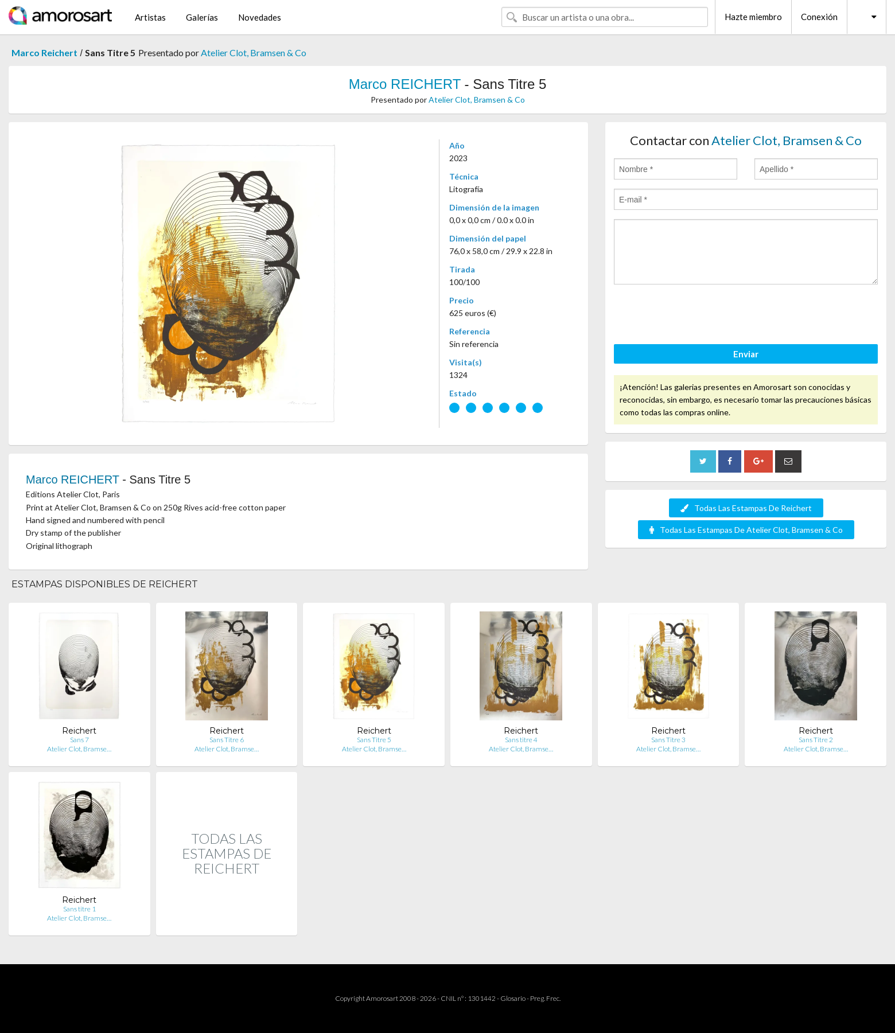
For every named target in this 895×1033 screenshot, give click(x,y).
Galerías (202, 17)
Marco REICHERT (405, 84)
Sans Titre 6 (226, 739)
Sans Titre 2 (816, 739)
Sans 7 (79, 739)
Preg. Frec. (545, 998)
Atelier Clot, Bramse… (79, 748)
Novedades (259, 17)
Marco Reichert (44, 52)
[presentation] (701, 316)
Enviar (745, 354)
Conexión (819, 16)
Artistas (150, 17)
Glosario (513, 998)
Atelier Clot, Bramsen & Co (253, 52)
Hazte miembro (753, 16)
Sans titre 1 (79, 909)
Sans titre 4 (521, 739)
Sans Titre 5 (374, 739)
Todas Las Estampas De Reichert (746, 508)
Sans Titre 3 (668, 739)
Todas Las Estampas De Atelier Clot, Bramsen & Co (746, 530)
